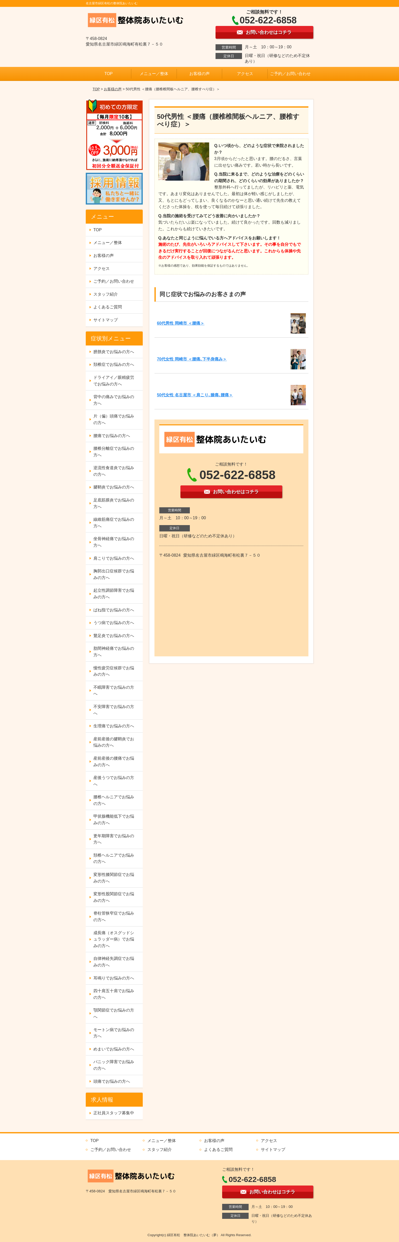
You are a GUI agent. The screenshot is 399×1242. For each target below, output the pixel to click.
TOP (108, 73)
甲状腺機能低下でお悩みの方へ (113, 819)
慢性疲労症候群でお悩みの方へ (113, 671)
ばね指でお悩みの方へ (113, 610)
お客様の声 (199, 73)
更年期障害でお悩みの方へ (113, 839)
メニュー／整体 (154, 73)
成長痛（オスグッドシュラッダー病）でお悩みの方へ (113, 939)
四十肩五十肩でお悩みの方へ (113, 994)
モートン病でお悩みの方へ (113, 1033)
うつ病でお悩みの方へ (113, 622)
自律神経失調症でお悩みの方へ (113, 961)
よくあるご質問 (107, 307)
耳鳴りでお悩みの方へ (113, 978)
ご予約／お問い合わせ (290, 73)
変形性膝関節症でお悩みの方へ (113, 877)
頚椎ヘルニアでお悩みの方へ (113, 858)
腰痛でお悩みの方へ (111, 436)
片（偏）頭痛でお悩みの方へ (113, 419)
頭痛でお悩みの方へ (111, 1081)
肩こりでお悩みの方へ (113, 558)
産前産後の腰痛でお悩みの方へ (113, 761)
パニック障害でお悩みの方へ (113, 1065)
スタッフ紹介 (105, 294)
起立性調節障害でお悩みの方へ (113, 593)
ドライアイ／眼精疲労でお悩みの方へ (113, 380)
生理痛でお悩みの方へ (113, 726)
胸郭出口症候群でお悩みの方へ (113, 574)
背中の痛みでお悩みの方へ (113, 400)
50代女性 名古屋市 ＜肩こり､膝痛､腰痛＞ (195, 395)
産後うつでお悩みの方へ (113, 780)
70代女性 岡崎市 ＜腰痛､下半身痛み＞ (192, 359)
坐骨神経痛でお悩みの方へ (113, 542)
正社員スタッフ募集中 (113, 1113)
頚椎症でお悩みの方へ (113, 364)
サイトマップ (105, 320)
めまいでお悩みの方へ (113, 1049)
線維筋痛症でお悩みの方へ (113, 522)
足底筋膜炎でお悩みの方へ (113, 503)
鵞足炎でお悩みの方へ (113, 635)
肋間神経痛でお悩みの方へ (113, 651)
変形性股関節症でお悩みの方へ (113, 897)
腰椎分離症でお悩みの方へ (113, 451)
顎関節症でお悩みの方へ (113, 1013)
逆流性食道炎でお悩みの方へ (113, 471)
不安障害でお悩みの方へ (113, 709)
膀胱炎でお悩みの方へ (113, 352)
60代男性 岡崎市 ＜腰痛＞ (181, 323)
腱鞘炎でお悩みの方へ (113, 487)
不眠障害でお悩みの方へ (113, 690)
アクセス (245, 73)
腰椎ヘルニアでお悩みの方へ (113, 800)
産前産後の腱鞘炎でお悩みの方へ (113, 742)
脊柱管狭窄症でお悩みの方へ (113, 916)
